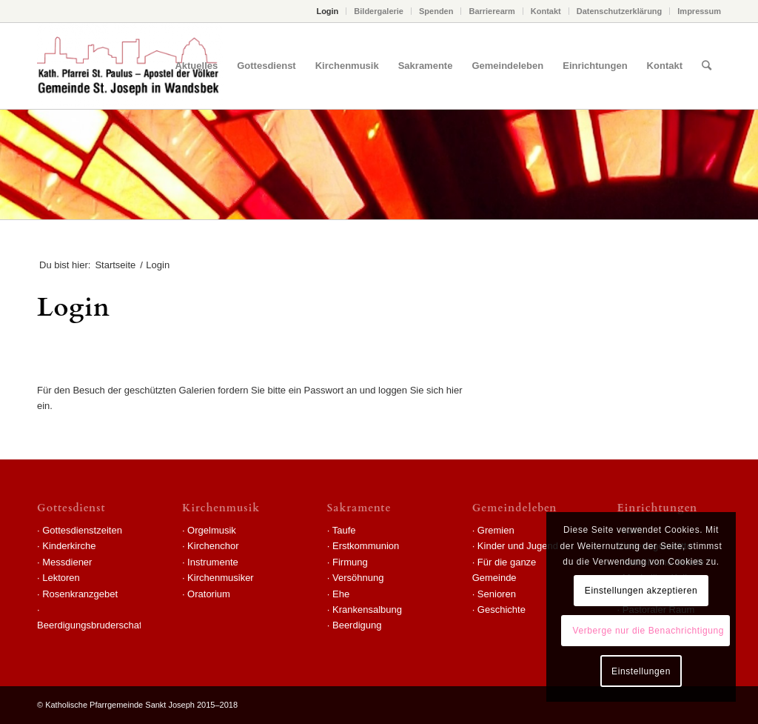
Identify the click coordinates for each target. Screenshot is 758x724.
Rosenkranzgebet (80, 594)
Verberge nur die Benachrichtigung (648, 630)
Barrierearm (491, 11)
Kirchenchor (212, 545)
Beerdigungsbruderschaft (90, 625)
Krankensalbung (367, 609)
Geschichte (501, 609)
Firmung (350, 562)
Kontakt (546, 11)
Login (327, 11)
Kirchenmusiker (220, 577)
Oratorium (208, 594)
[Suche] (706, 66)
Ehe (340, 594)
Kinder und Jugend (517, 545)
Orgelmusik (211, 530)
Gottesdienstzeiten (82, 530)
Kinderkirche (68, 545)
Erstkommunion (365, 545)
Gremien (495, 530)
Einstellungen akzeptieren (641, 590)
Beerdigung (357, 625)
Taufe (344, 530)
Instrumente (212, 562)
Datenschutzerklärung (620, 11)
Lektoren (61, 577)
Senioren (496, 594)
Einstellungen (641, 671)
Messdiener (67, 562)
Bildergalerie (378, 11)
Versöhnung (357, 577)
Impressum (699, 11)
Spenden (436, 11)
